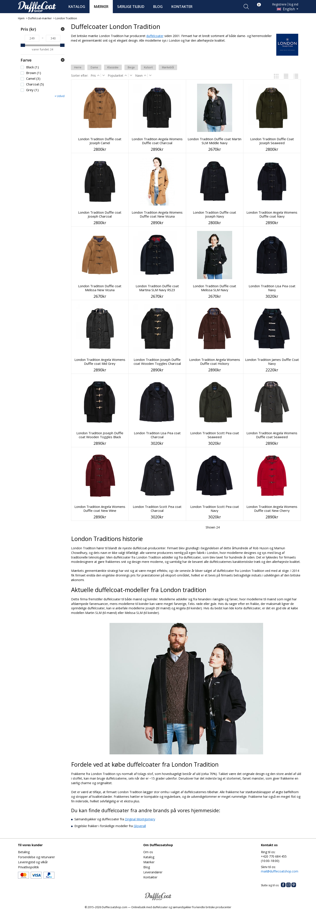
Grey (32, 90)
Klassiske (112, 67)
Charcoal (35, 84)
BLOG (158, 6)
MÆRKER (101, 6)
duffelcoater (154, 36)
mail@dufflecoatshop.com (279, 871)
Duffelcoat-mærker (40, 18)
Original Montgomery (140, 819)
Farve (26, 60)
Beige (131, 67)
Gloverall (140, 826)
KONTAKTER (181, 6)
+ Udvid (60, 96)
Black (32, 67)
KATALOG (76, 6)
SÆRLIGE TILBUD (130, 6)
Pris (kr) (28, 29)
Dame (94, 67)
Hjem (21, 18)
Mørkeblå (168, 67)
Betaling (24, 852)
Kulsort (148, 67)
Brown (33, 72)
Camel (33, 78)
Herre (77, 67)
